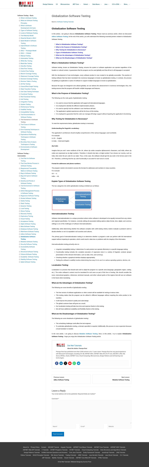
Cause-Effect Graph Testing (29, 86)
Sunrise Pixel (87, 462)
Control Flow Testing (27, 71)
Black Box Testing (26, 63)
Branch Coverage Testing (29, 74)
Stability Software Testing (29, 259)
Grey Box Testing (26, 66)
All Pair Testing (25, 84)
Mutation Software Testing (29, 242)
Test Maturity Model (27, 35)
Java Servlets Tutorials (96, 455)
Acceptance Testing (27, 221)
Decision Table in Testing (29, 81)
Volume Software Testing (29, 254)
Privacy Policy (35, 447)
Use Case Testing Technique (30, 91)
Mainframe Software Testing (30, 231)
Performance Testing (27, 107)
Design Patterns (48, 4)
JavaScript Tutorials (108, 452)
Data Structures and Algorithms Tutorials (113, 450)
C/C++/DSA (115, 4)
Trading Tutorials (70, 455)
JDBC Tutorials (82, 455)
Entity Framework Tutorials (91, 452)
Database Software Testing (29, 229)
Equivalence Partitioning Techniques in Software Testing (28, 137)
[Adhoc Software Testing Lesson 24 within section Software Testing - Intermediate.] (71, 379)
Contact (43, 447)
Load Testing (25, 208)
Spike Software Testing (28, 262)
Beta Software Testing (28, 226)
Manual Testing (26, 56)
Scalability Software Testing (30, 257)
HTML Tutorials (103, 458)
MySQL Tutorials (57, 458)
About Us (26, 447)
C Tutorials (45, 450)
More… (126, 4)
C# (57, 4)
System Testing (26, 104)
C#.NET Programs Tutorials (58, 450)
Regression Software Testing (30, 196)
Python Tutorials (26, 455)
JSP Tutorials (46, 458)
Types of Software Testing (29, 30)
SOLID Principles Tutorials (41, 455)
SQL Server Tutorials (57, 455)
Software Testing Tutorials (65, 22)
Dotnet (86, 4)
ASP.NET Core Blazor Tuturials (82, 447)
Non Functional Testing (28, 97)
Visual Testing (25, 219)
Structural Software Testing (29, 252)
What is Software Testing (29, 18)
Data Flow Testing (26, 68)
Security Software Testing (29, 244)
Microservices (65, 4)
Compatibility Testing (27, 112)
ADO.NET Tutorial (53, 447)
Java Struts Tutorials (111, 455)
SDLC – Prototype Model (28, 51)
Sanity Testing (25, 201)
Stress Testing (25, 211)
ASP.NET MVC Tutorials (117, 447)
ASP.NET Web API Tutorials (31, 450)
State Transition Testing (28, 89)
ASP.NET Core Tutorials (101, 447)
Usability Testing (26, 109)
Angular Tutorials (66, 447)
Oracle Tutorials (69, 458)
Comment (55, 399)
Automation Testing (27, 58)
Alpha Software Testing (28, 224)
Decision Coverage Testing (29, 79)
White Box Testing (26, 61)
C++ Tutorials (124, 455)
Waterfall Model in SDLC (28, 38)
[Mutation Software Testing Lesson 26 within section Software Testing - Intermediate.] (112, 379)
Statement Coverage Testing (30, 76)
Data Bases (96, 4)
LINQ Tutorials (120, 452)
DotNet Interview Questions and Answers (54, 452)
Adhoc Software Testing (28, 234)
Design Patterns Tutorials (32, 452)
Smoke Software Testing (28, 198)
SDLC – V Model (26, 53)
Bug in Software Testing (28, 173)
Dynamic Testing (26, 206)
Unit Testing (24, 99)
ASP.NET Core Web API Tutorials (86, 458)
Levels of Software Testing (29, 33)
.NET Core (75, 4)
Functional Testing (26, 94)
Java (105, 4)
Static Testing (25, 203)
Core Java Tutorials (75, 452)
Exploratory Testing (27, 216)
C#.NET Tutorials (74, 450)
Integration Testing (27, 102)
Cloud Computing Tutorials (90, 450)
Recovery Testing (26, 214)
